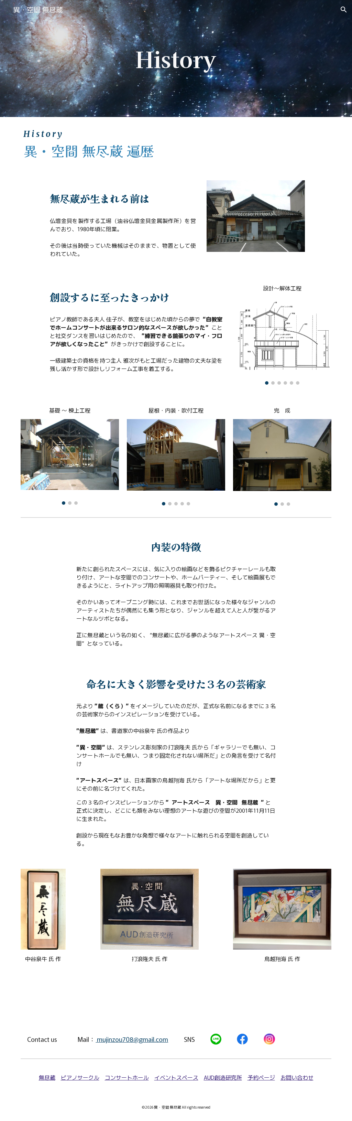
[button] (344, 9)
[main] (176, 58)
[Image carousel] (282, 341)
